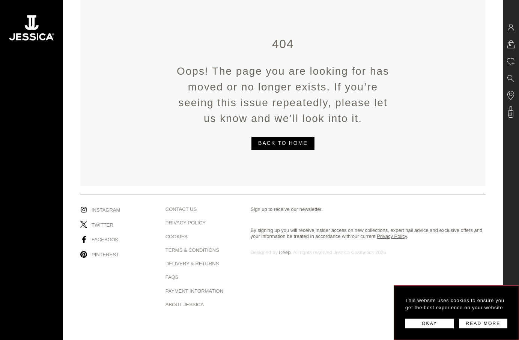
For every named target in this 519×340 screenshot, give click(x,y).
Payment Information (194, 291)
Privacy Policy (185, 223)
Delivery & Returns (192, 263)
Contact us (181, 209)
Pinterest (105, 254)
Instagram (106, 210)
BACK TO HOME (283, 143)
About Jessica (184, 304)
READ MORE (483, 323)
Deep (284, 252)
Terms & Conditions (192, 250)
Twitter (102, 225)
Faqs (172, 277)
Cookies (176, 236)
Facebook (105, 239)
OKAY (429, 323)
